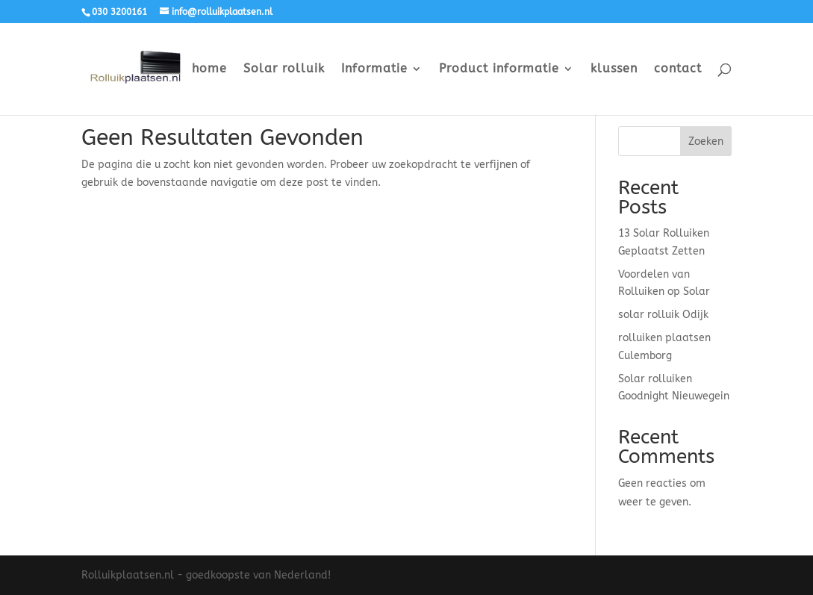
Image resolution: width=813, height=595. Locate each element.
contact (678, 69)
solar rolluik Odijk (663, 314)
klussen (614, 69)
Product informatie (499, 69)
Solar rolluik (284, 69)
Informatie (374, 69)
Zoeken (705, 141)
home (209, 69)
